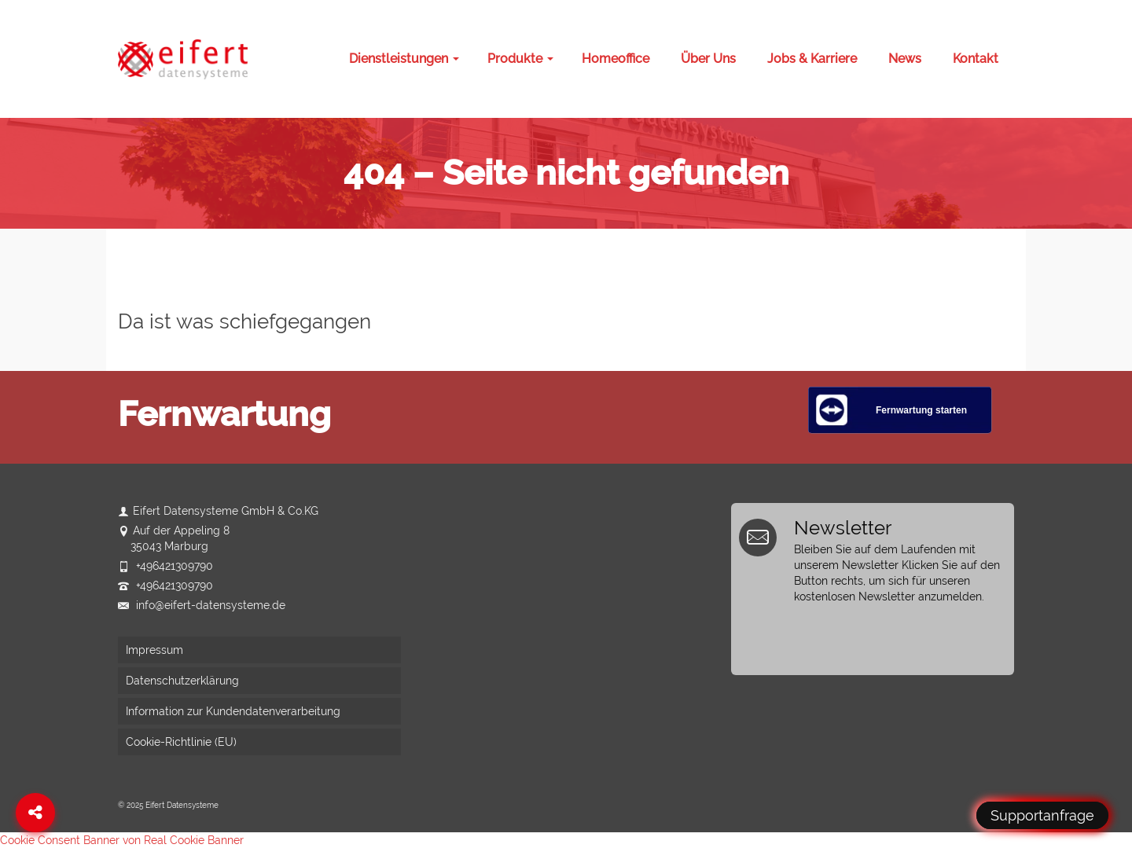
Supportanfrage (1042, 815)
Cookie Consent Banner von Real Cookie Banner (122, 840)
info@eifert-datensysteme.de (201, 605)
